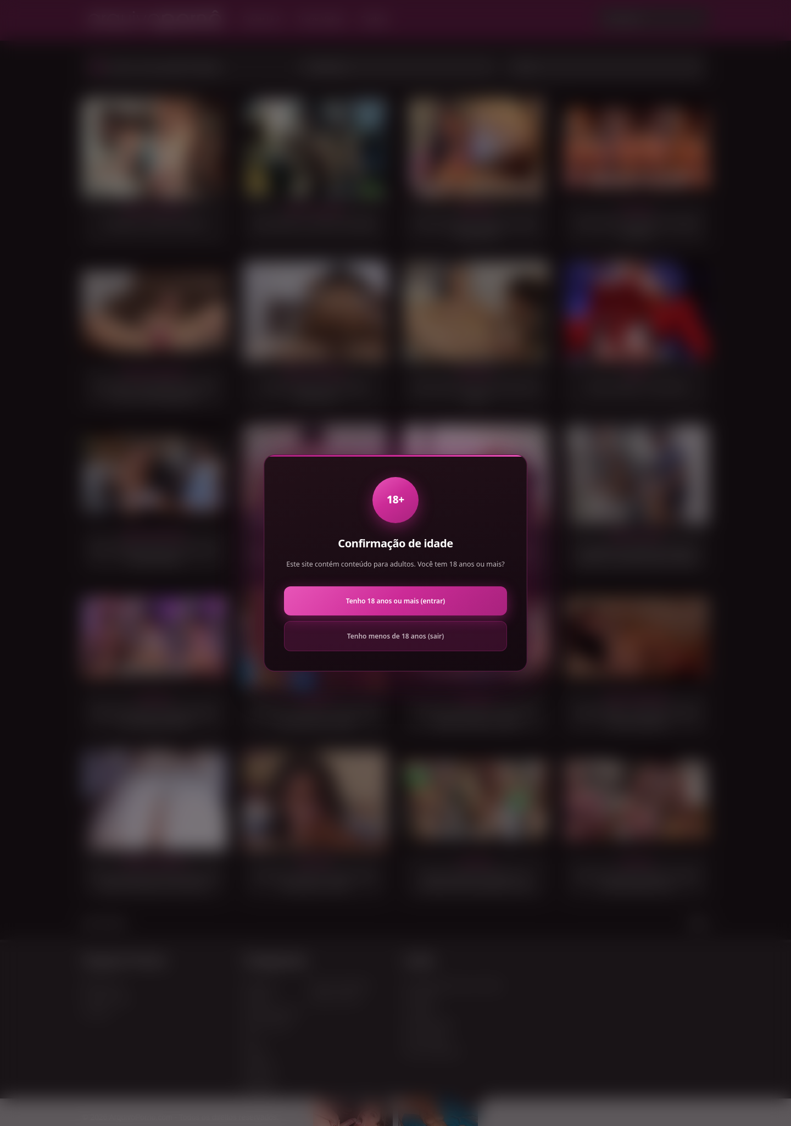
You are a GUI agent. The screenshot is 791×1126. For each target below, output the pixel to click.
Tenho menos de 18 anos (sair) (395, 636)
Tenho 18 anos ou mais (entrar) (395, 601)
